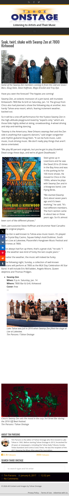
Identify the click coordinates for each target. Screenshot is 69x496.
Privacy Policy (33, 492)
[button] (34, 31)
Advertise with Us (61, 492)
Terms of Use (46, 492)
